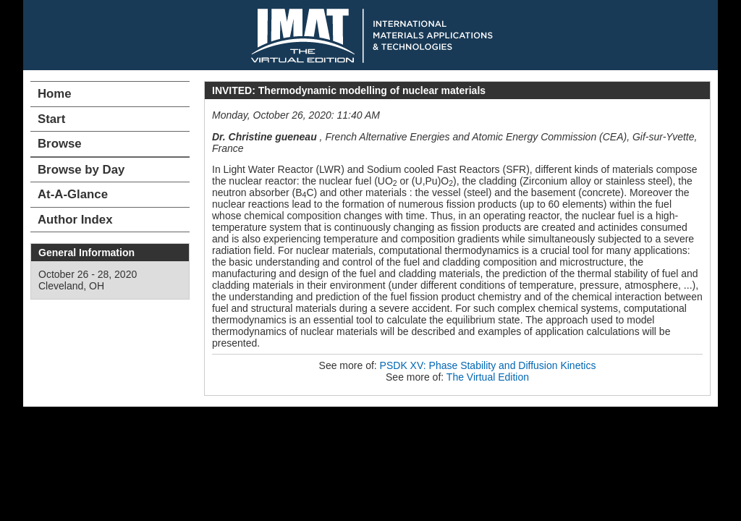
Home (55, 94)
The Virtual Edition (487, 377)
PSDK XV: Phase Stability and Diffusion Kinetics (488, 365)
